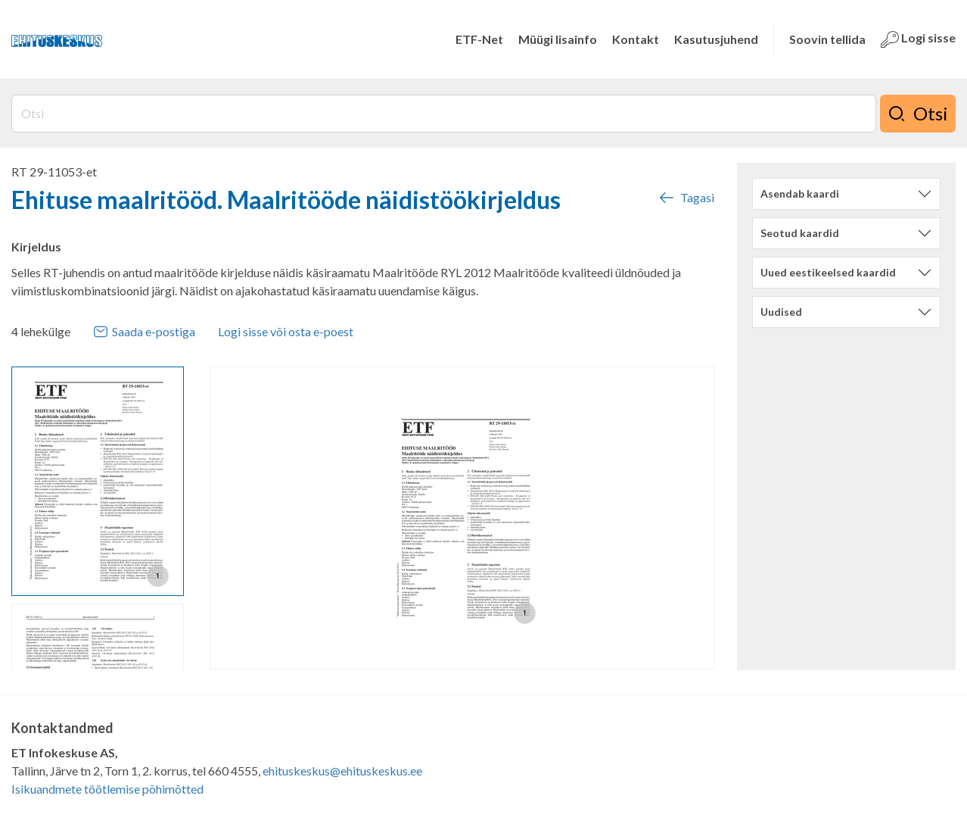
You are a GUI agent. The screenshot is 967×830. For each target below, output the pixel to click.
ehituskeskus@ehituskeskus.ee (342, 770)
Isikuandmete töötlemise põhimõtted (107, 789)
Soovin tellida (827, 39)
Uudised (781, 311)
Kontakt (635, 39)
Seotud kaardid (799, 232)
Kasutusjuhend (716, 39)
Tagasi (686, 198)
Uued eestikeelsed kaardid (828, 272)
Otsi (918, 113)
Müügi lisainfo (557, 39)
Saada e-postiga (144, 331)
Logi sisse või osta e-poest (285, 331)
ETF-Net (479, 39)
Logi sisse (918, 39)
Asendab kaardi (799, 193)
